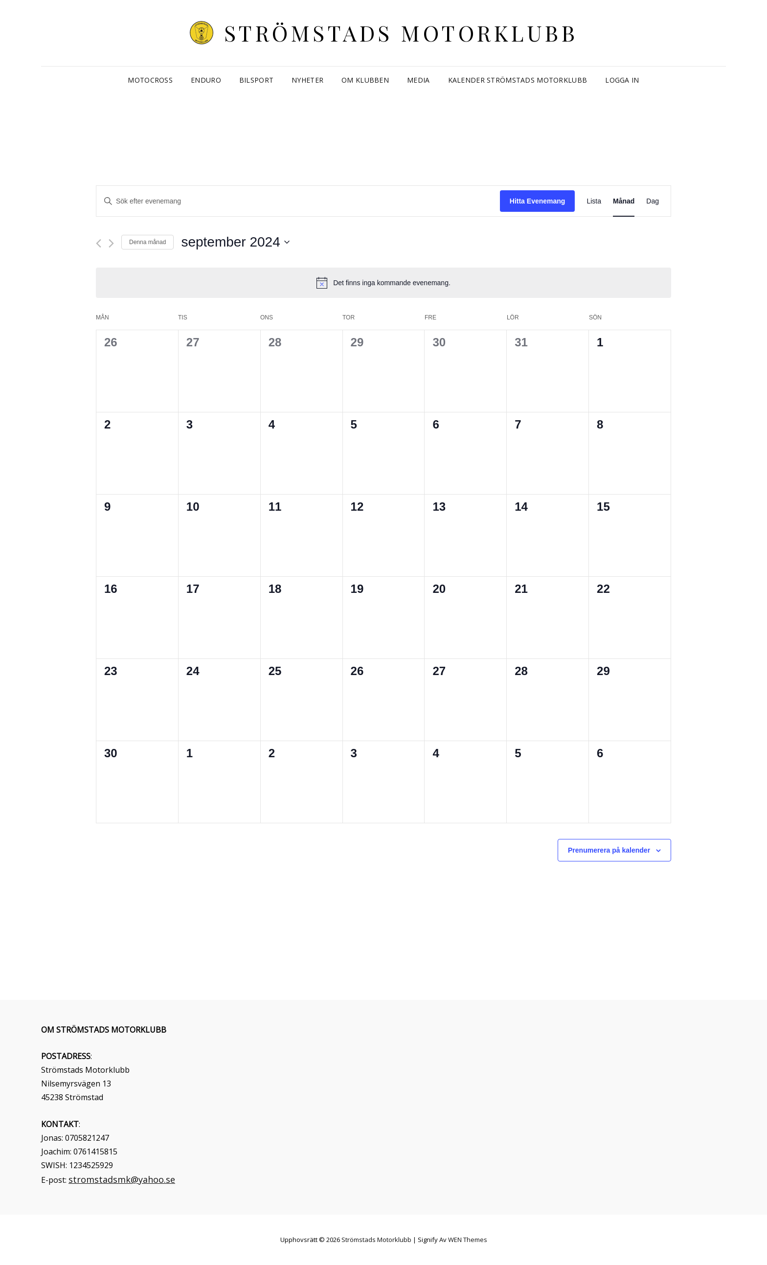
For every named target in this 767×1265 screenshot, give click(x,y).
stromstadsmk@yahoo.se (121, 1179)
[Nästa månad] (111, 243)
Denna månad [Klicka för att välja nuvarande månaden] (147, 242)
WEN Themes (467, 1239)
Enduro (206, 80)
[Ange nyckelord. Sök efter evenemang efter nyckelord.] (298, 201)
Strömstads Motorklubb (401, 32)
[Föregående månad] (98, 243)
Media (418, 80)
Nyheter (307, 80)
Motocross (150, 80)
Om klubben (365, 80)
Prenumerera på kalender (609, 850)
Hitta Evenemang (537, 201)
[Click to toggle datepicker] (235, 242)
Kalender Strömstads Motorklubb (517, 80)
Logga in (622, 80)
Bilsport (256, 80)
